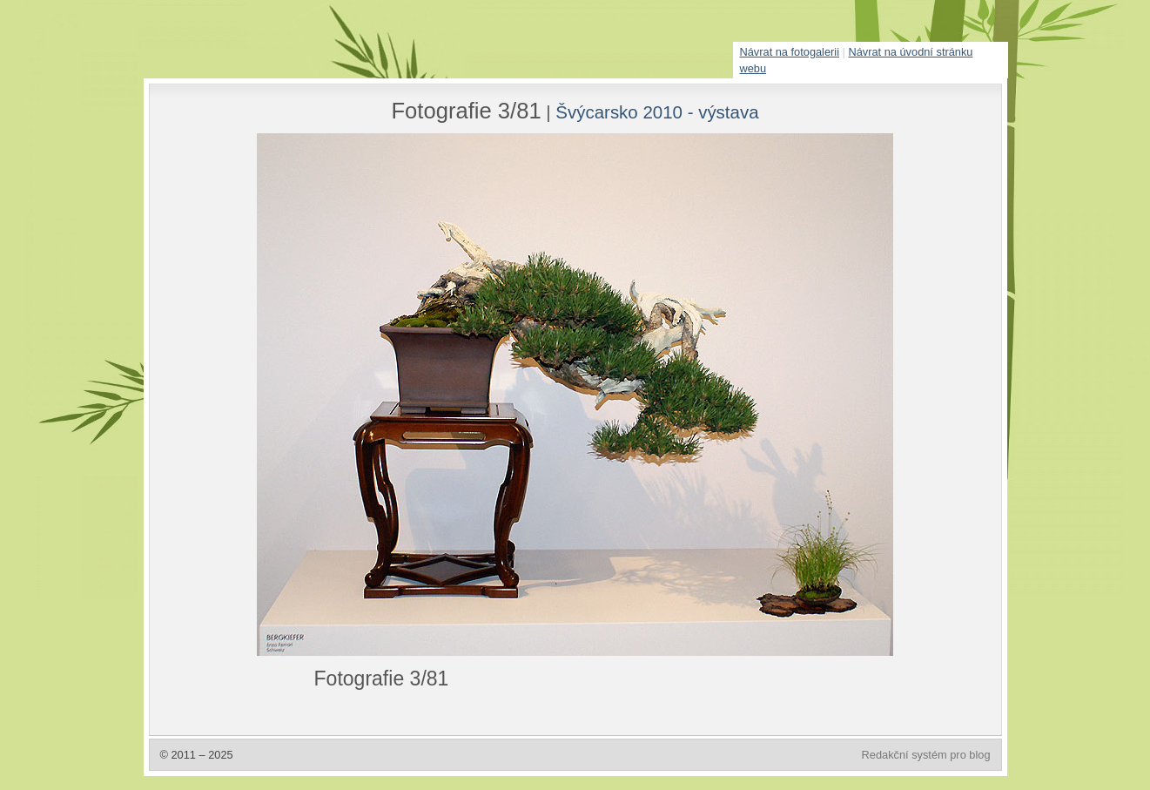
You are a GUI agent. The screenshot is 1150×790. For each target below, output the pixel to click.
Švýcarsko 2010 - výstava (656, 112)
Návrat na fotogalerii (790, 51)
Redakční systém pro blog (926, 754)
